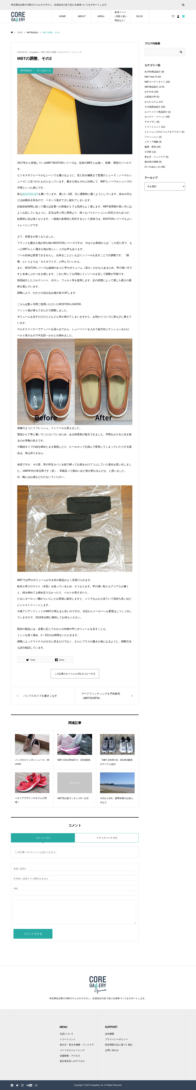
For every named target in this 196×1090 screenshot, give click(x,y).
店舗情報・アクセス (70, 1055)
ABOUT (82, 16)
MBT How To (151, 76)
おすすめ (149, 91)
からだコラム (151, 101)
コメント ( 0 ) (43, 837)
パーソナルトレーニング (72, 1050)
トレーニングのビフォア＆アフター (163, 132)
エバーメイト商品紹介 (156, 112)
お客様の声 (150, 96)
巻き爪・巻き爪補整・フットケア (77, 1044)
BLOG (140, 16)
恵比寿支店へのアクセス (72, 1061)
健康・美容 (150, 146)
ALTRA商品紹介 (153, 71)
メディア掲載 (151, 141)
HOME (62, 16)
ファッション (151, 137)
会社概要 (109, 1033)
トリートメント (152, 126)
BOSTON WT (30, 194)
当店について (66, 1033)
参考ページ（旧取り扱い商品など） (120, 16)
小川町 (148, 152)
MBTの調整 (51, 52)
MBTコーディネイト (155, 81)
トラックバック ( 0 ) (106, 837)
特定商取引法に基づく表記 (118, 1044)
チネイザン (150, 121)
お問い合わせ (112, 1050)
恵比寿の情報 (151, 161)
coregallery (34, 52)
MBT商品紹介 (151, 86)
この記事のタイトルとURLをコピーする (74, 673)
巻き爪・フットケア (155, 157)
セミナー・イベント (155, 116)
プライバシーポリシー (116, 1039)
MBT (43, 52)
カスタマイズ (63, 52)
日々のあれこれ (152, 166)
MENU (101, 16)
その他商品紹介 (152, 106)
